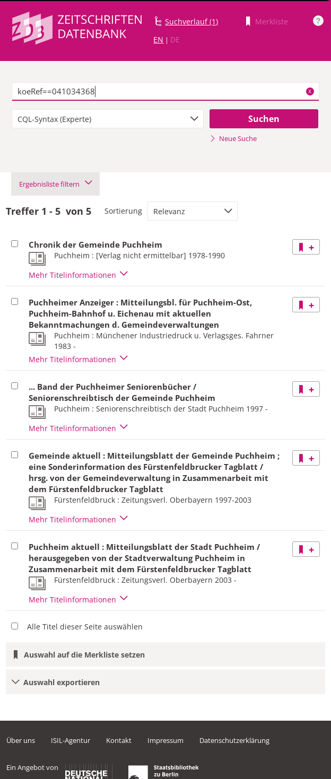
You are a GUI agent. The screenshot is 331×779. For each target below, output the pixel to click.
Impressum (165, 740)
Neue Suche (233, 138)
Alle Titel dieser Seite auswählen (85, 627)
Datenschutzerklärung (234, 740)
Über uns (20, 740)
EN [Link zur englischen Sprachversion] (158, 39)
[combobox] (108, 118)
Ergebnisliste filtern (55, 184)
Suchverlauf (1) (191, 21)
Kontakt (119, 740)
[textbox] (165, 91)
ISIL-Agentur (70, 740)
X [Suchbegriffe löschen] (309, 91)
